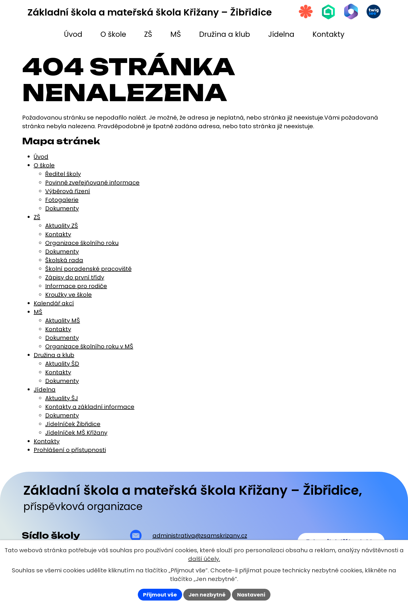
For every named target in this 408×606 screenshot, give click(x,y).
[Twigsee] (373, 12)
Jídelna (45, 390)
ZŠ (37, 217)
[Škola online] (327, 12)
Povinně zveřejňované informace (92, 183)
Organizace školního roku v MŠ (89, 346)
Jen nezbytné (207, 594)
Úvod (41, 157)
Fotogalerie (62, 200)
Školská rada (64, 260)
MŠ (38, 312)
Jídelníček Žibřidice (72, 424)
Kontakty (58, 234)
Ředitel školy (63, 174)
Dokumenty (62, 208)
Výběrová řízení (67, 191)
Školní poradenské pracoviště (88, 269)
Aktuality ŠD (62, 364)
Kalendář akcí (54, 303)
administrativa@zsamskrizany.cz (199, 536)
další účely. (204, 559)
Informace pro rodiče (76, 286)
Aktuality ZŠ (61, 226)
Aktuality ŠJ (61, 398)
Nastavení (251, 594)
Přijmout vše (160, 594)
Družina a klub (54, 355)
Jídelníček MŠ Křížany (76, 433)
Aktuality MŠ (62, 321)
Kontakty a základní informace (89, 407)
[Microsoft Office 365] (350, 12)
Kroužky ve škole (68, 295)
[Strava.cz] (304, 12)
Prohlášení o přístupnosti (70, 450)
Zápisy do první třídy (74, 277)
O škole (44, 165)
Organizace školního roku (82, 243)
